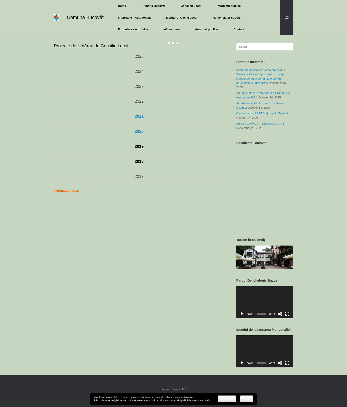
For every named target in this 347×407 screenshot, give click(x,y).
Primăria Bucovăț (153, 6)
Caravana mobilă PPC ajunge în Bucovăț (262, 113)
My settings (227, 399)
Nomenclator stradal (227, 17)
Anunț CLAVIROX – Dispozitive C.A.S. (260, 123)
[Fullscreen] (287, 314)
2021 (139, 116)
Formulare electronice (133, 29)
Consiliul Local (191, 6)
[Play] (242, 314)
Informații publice (229, 6)
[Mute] (280, 314)
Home (122, 6)
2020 (139, 131)
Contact (239, 29)
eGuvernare (171, 29)
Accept (246, 398)
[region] (264, 257)
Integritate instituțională (134, 17)
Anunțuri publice (206, 29)
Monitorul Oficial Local (181, 17)
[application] (264, 302)
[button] (286, 17)
